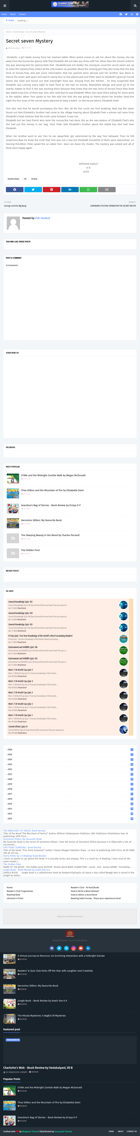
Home (4, 14)
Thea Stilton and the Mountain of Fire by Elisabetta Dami (52, 490)
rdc (25, 179)
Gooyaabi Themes (63, 1131)
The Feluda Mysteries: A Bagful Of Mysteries (42, 1015)
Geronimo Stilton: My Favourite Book (41, 520)
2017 (70, 794)
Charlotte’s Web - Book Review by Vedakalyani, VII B (38, 1068)
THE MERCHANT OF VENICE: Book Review (24, 830)
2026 (70, 749)
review (34, 179)
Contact (22, 14)
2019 (70, 784)
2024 (70, 759)
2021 (70, 774)
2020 (70, 779)
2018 (70, 789)
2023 (70, 764)
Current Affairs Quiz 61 (18, 726)
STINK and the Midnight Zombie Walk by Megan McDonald (53, 475)
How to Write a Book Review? (85, 891)
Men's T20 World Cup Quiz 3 (20, 692)
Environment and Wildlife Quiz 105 (22, 658)
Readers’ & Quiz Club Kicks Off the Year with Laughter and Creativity (55, 970)
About (12, 14)
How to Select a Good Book (84, 894)
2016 (70, 799)
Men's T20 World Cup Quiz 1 (20, 715)
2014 (70, 808)
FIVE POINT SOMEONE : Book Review (22, 847)
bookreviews (18, 32)
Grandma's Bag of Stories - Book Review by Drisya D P (51, 505)
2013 (70, 813)
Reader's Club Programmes (20, 891)
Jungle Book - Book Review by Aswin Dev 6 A (26, 869)
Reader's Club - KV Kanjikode (85, 887)
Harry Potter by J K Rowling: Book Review (24, 856)
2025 (70, 754)
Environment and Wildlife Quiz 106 (22, 647)
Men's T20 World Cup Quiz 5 (20, 670)
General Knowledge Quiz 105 (20, 601)
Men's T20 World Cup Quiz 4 (20, 681)
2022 (70, 769)
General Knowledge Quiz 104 (20, 613)
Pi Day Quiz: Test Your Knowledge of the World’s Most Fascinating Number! (40, 636)
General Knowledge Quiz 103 (20, 624)
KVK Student (14, 48)
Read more (22, 608)
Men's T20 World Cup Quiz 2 (20, 704)
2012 (70, 818)
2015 (70, 804)
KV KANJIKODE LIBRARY (17, 1072)
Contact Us (132, 1131)
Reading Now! (13, 894)
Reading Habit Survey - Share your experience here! (96, 898)
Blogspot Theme (30, 1131)
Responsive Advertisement (70, 916)
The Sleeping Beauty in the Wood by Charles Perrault (50, 535)
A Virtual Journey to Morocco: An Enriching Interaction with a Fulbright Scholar (61, 955)
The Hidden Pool (30, 550)
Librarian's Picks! (15, 898)
